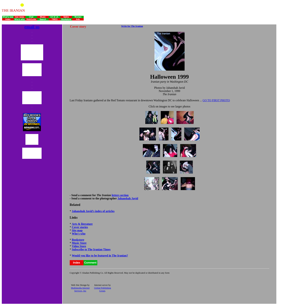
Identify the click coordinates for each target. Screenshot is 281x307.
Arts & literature (82, 223)
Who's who (78, 233)
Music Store (79, 242)
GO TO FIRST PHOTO (216, 100)
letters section (120, 195)
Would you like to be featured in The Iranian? (100, 255)
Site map (77, 230)
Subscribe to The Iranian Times (91, 249)
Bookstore (78, 239)
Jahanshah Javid (128, 198)
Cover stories (80, 227)
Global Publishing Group (102, 289)
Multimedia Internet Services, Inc (80, 289)
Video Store (79, 246)
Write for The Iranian (132, 26)
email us (32, 26)
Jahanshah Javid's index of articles (93, 211)
